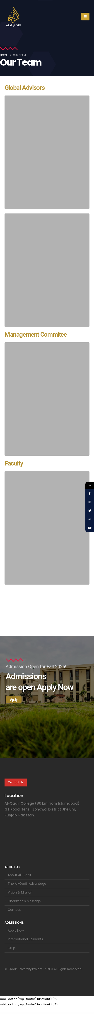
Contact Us (15, 782)
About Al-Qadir (19, 875)
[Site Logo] (14, 16)
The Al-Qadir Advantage (27, 883)
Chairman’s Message (24, 901)
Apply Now (16, 930)
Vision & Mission (20, 892)
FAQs (12, 948)
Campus (14, 909)
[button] (85, 16)
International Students (25, 939)
